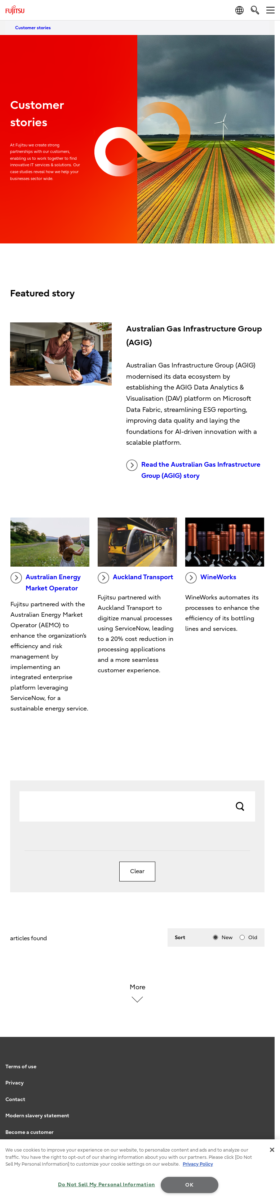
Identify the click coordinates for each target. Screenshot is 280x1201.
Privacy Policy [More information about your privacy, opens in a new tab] (198, 1164)
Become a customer (29, 1132)
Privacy (14, 1083)
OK (189, 1185)
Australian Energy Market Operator (45, 582)
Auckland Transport (135, 578)
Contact (15, 1099)
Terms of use (20, 1067)
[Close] (272, 1150)
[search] (255, 10)
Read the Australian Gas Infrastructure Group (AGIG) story (193, 469)
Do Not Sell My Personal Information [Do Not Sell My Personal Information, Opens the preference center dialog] (106, 1185)
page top (267, 1049)
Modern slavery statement (37, 1116)
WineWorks (210, 578)
